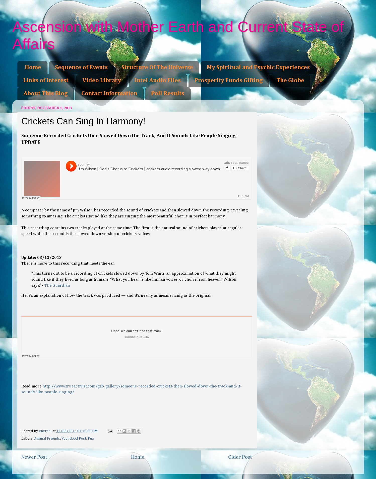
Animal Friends (47, 438)
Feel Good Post (73, 438)
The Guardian (57, 285)
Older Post (240, 457)
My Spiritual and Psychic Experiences (258, 67)
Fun (91, 438)
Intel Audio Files (158, 80)
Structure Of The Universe (157, 67)
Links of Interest (46, 80)
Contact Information (109, 94)
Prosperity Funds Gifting (229, 80)
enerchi (45, 431)
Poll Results (167, 94)
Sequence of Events (81, 67)
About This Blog (45, 94)
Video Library (101, 80)
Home (33, 67)
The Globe (290, 80)
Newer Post (34, 457)
